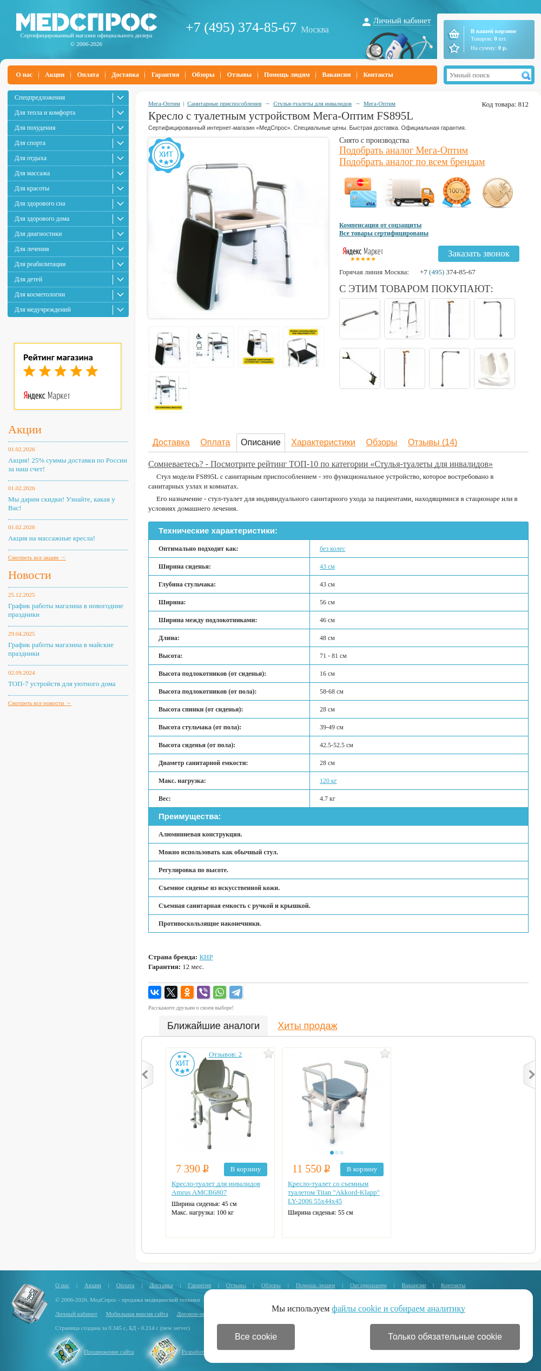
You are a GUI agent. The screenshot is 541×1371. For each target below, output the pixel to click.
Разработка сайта (203, 1351)
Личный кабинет (402, 20)
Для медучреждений (43, 309)
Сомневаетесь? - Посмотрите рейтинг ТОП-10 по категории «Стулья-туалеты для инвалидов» (320, 464)
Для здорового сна (40, 203)
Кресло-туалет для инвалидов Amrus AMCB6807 (215, 1187)
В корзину (245, 1169)
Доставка (125, 74)
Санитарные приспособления (224, 103)
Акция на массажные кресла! (51, 538)
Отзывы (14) (433, 442)
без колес (332, 548)
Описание (261, 442)
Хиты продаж (307, 1025)
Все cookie (256, 1336)
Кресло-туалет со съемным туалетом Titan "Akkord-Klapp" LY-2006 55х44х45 (334, 1192)
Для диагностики (38, 234)
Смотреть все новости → (39, 703)
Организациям (368, 1285)
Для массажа (32, 173)
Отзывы (239, 74)
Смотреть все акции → (37, 557)
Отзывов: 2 (225, 1054)
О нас (24, 74)
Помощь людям (287, 74)
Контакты (378, 74)
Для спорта (30, 143)
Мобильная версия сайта (137, 1313)
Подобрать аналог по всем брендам (412, 161)
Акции (54, 74)
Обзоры (203, 74)
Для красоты (32, 188)
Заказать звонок (479, 253)
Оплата (88, 74)
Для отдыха (31, 158)
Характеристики (323, 442)
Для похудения (35, 127)
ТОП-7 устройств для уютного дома (62, 684)
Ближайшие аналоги (213, 1025)
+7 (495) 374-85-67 (241, 27)
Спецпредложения (40, 97)
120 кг (328, 781)
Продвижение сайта (109, 1351)
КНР (206, 957)
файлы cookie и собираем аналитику (398, 1308)
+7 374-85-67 (448, 272)
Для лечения (32, 249)
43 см (327, 566)
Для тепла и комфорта (45, 112)
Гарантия (165, 74)
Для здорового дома (42, 218)
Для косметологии (40, 294)
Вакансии (336, 74)
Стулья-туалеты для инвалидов (312, 103)
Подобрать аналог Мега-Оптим (403, 150)
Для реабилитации (40, 264)
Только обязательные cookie (445, 1336)
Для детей (28, 279)
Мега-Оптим (164, 103)
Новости (29, 575)
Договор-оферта (197, 1313)
